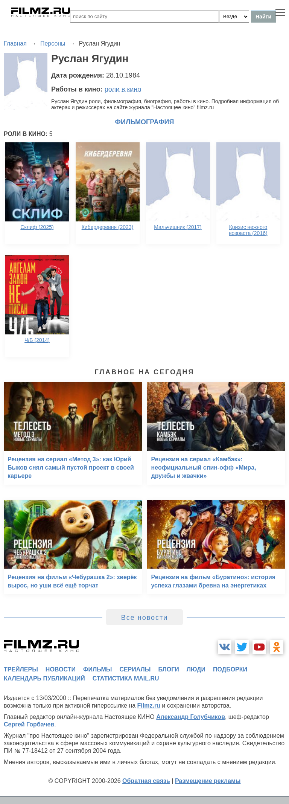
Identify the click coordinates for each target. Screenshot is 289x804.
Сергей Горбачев (29, 724)
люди (196, 669)
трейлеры (21, 669)
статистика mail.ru (126, 678)
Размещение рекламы (208, 781)
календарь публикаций (44, 678)
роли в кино (123, 89)
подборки (230, 669)
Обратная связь (146, 781)
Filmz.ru (148, 705)
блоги (168, 669)
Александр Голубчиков (190, 717)
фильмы (97, 669)
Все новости (144, 617)
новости (61, 669)
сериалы (135, 669)
